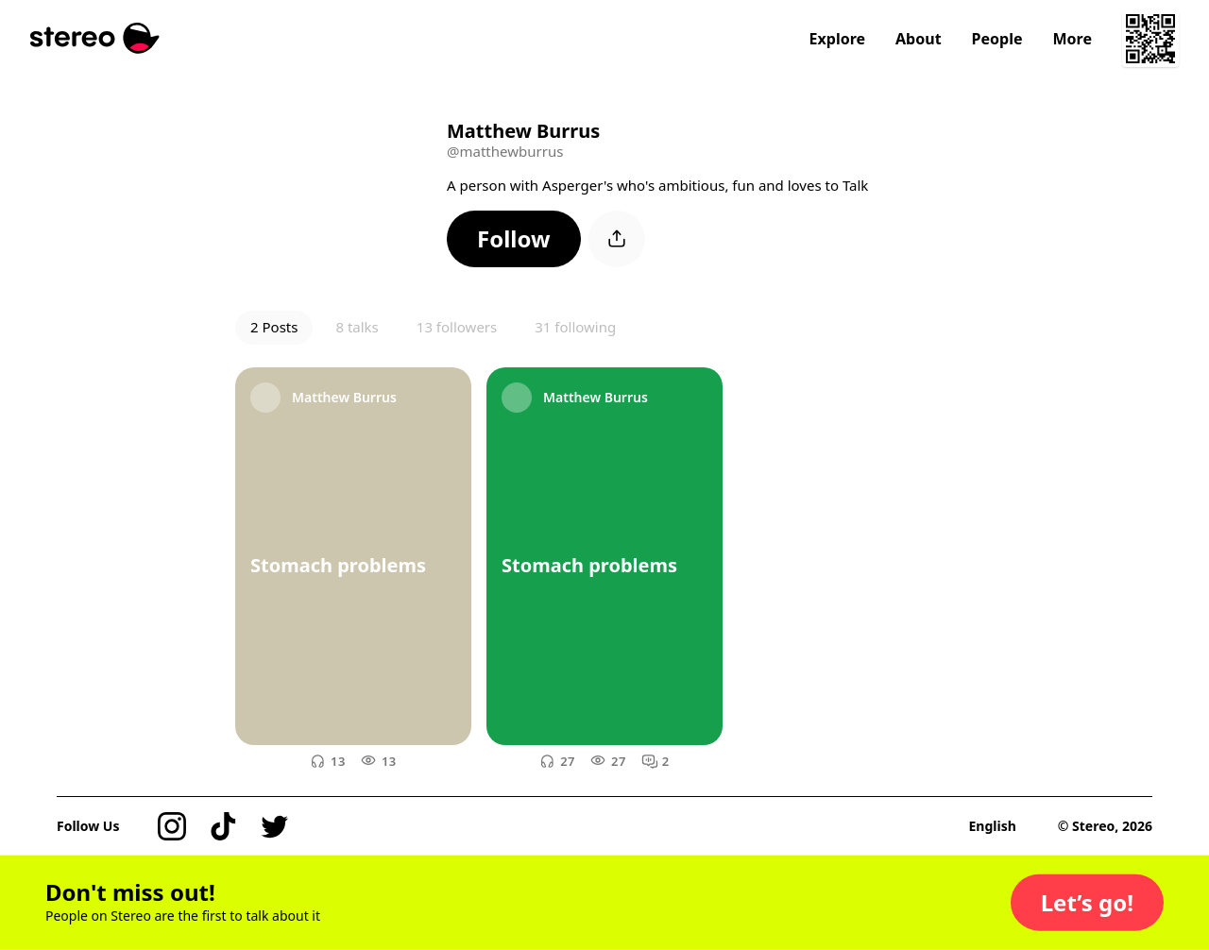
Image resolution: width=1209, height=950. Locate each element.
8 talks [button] (356, 326)
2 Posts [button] (274, 326)
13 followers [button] (457, 326)
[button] (514, 239)
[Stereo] (95, 38)
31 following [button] (575, 326)
